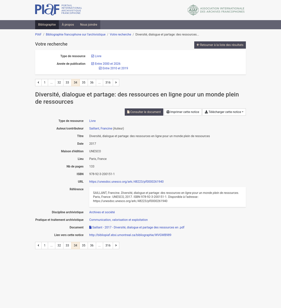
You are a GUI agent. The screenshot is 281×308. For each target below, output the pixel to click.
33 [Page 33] (67, 82)
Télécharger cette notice (223, 112)
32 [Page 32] (59, 82)
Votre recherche (120, 34)
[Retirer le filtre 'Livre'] (98, 56)
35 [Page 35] (83, 82)
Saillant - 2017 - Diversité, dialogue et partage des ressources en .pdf (136, 227)
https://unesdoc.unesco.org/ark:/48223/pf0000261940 (126, 181)
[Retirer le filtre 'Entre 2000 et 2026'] (107, 64)
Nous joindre (88, 24)
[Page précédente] (38, 82)
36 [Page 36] (92, 82)
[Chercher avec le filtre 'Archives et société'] (102, 212)
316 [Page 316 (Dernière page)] (108, 82)
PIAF (38, 34)
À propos (68, 24)
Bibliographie (47, 24)
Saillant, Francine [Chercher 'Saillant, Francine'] (100, 128)
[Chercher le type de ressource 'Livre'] (92, 121)
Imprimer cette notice (183, 112)
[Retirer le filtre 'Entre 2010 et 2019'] (115, 68)
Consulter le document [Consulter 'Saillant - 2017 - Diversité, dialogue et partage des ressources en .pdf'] (144, 112)
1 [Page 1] (45, 82)
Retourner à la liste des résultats (220, 45)
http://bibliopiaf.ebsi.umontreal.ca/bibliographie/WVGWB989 (130, 235)
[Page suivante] (116, 82)
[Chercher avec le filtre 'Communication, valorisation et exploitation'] (118, 220)
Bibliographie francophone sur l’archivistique (75, 34)
